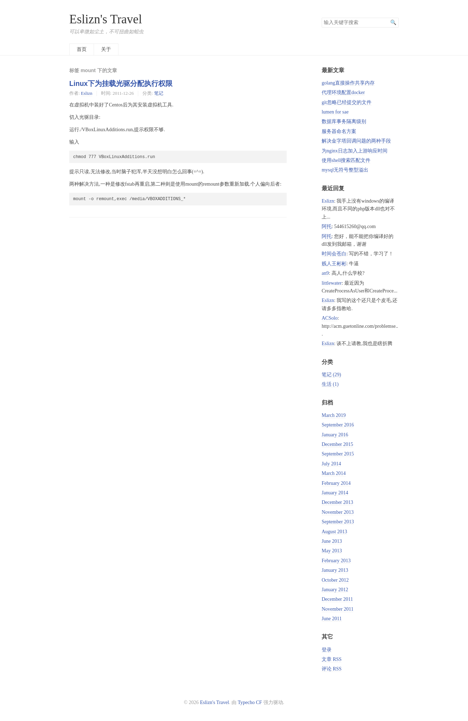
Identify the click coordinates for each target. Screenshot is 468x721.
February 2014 (336, 483)
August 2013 (334, 531)
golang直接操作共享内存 (348, 83)
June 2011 (332, 618)
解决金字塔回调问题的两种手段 (356, 141)
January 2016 (335, 434)
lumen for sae (335, 112)
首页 (82, 49)
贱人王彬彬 (334, 263)
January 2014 (335, 492)
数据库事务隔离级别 (344, 121)
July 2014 (331, 463)
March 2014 (334, 473)
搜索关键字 (321, 17)
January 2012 (335, 589)
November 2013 (338, 512)
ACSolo (330, 318)
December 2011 (337, 599)
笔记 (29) (331, 374)
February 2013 (336, 560)
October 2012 (335, 580)
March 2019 (334, 415)
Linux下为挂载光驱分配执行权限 (120, 83)
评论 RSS (331, 668)
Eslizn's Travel (105, 19)
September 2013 (338, 521)
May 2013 (332, 550)
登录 (327, 649)
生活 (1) (330, 384)
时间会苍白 (334, 253)
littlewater (332, 283)
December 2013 (337, 502)
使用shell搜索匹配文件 (346, 160)
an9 (325, 273)
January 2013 (335, 570)
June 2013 (332, 541)
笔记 (158, 93)
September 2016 (338, 425)
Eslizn (86, 93)
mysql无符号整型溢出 (345, 170)
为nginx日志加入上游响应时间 (354, 150)
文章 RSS (331, 659)
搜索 (393, 22)
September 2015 (338, 454)
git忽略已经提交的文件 (347, 102)
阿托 (327, 226)
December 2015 (337, 444)
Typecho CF (250, 702)
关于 (106, 49)
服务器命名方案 (339, 131)
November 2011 (337, 609)
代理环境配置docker (343, 92)
